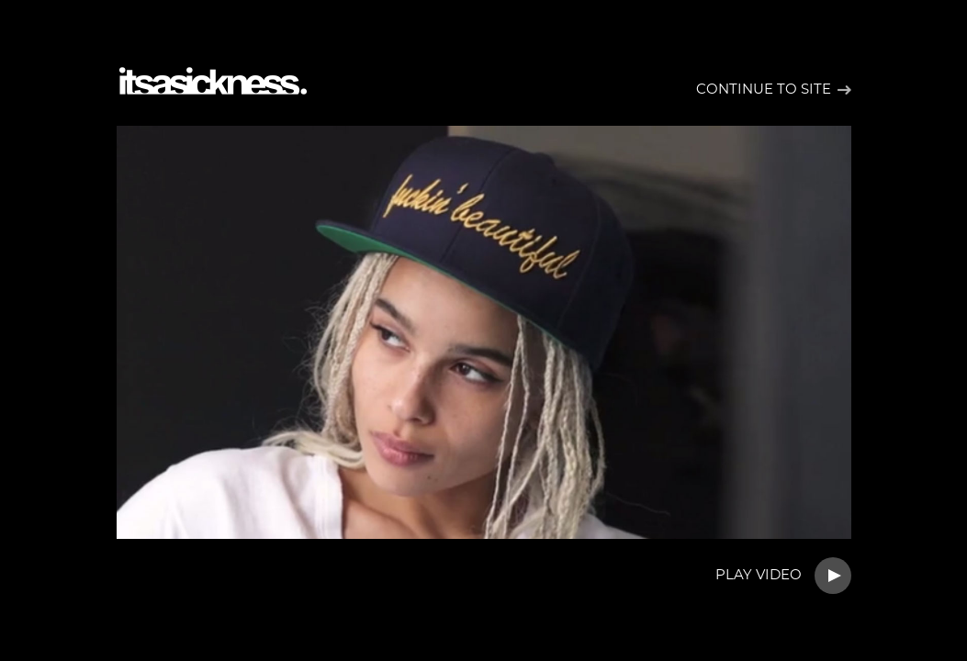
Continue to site (763, 89)
